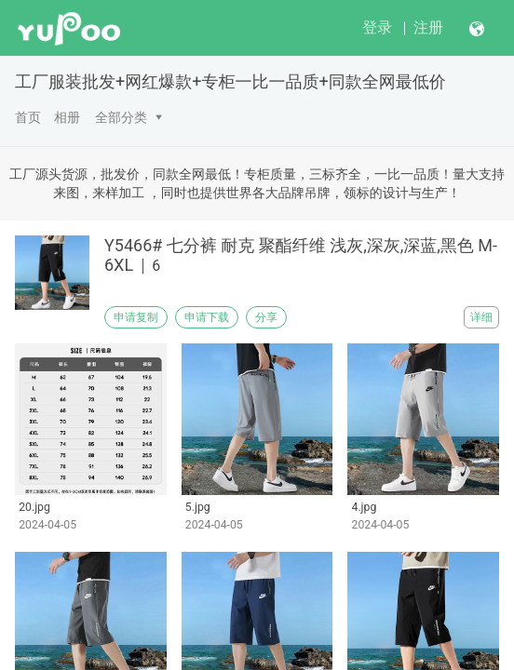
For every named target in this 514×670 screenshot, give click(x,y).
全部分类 (121, 117)
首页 (28, 117)
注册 (428, 27)
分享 (266, 317)
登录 (377, 27)
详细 (481, 317)
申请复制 (136, 317)
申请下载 (206, 317)
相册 (67, 117)
